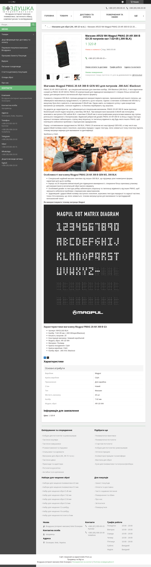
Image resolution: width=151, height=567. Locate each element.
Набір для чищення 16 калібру (56, 511)
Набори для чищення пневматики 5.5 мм (60, 487)
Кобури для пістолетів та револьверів (59, 435)
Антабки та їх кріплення (53, 472)
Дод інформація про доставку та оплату (16, 40)
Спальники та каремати (53, 452)
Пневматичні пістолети (105, 439)
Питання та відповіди (11, 66)
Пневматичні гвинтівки (105, 435)
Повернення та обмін (114, 16)
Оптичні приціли (102, 452)
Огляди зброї (7, 77)
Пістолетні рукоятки (51, 468)
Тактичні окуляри (50, 439)
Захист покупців (102, 483)
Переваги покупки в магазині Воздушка (15, 48)
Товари (5, 34)
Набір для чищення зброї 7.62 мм (57, 495)
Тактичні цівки (49, 460)
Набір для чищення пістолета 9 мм (58, 515)
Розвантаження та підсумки (55, 448)
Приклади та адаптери (53, 464)
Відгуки (5, 61)
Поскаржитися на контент (82, 562)
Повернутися (101, 507)
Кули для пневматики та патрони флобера (114, 464)
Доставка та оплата (87, 16)
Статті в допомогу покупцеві (14, 72)
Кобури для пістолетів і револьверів (111, 448)
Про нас (5, 82)
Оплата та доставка (104, 487)
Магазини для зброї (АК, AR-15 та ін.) (69, 27)
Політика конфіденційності (103, 562)
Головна (49, 16)
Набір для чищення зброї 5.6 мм (56, 503)
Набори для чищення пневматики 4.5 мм (60, 483)
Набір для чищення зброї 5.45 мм (57, 491)
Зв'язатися (100, 503)
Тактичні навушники (52, 443)
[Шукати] (33, 24)
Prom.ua (88, 557)
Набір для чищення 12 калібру (56, 507)
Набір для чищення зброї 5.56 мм (57, 499)
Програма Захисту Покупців (14, 55)
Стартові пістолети (103, 443)
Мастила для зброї (103, 460)
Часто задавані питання (106, 491)
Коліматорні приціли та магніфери (110, 456)
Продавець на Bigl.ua (75, 559)
